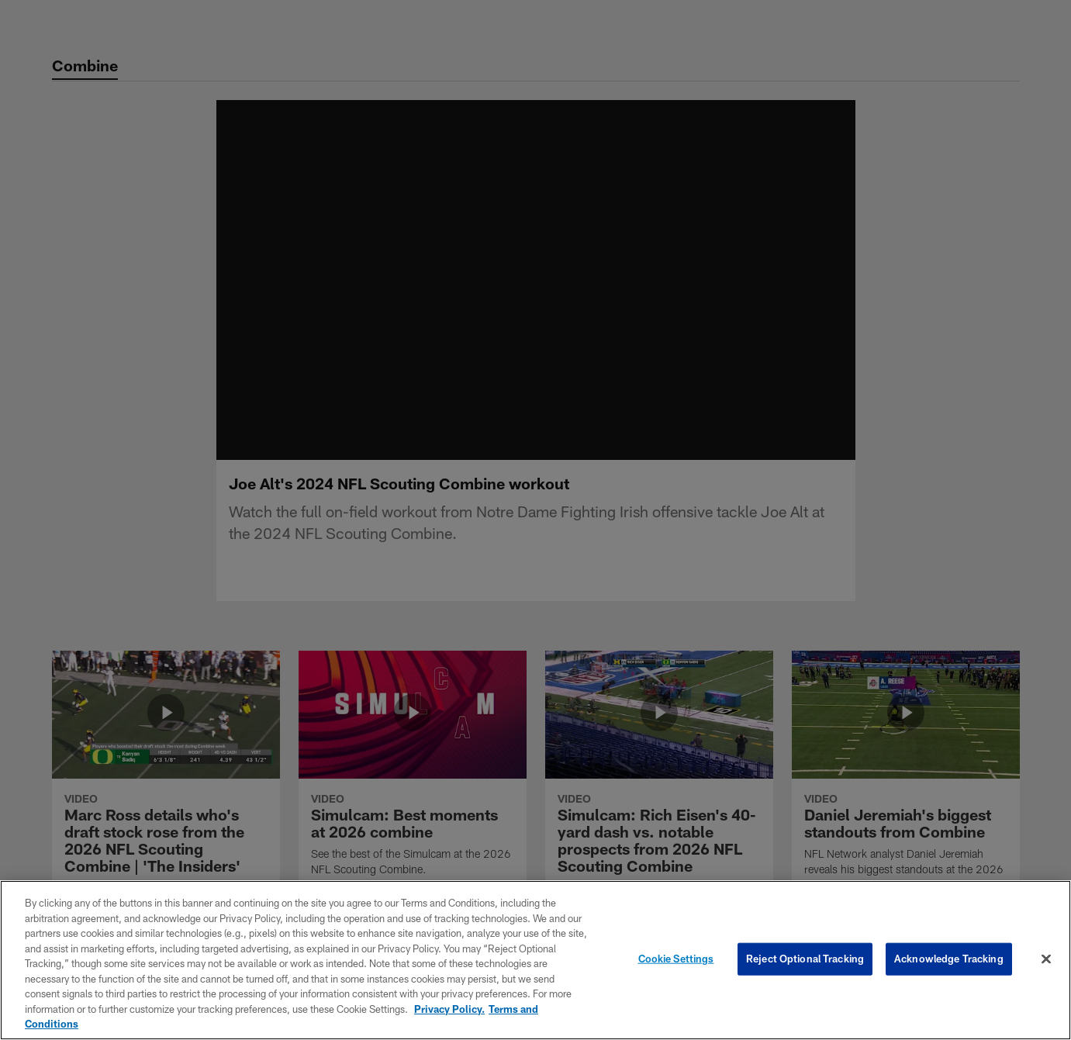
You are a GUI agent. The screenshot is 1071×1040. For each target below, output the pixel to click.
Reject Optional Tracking (805, 958)
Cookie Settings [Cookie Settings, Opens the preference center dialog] (676, 958)
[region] (535, 960)
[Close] (1046, 959)
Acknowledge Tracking (949, 958)
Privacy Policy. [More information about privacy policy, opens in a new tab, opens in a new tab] (449, 1009)
